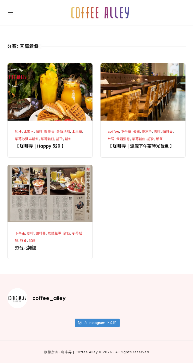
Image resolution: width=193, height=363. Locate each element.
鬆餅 (68, 139)
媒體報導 (55, 233)
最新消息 (63, 131)
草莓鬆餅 (48, 139)
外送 (111, 139)
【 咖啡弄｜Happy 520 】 (40, 146)
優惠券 (147, 131)
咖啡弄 (49, 131)
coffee (113, 131)
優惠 (136, 131)
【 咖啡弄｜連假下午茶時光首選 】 (141, 146)
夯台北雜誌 (25, 248)
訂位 (59, 139)
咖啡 (39, 131)
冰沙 (18, 131)
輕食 (23, 240)
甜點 (66, 233)
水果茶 (77, 131)
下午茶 (126, 131)
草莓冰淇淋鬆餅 (27, 139)
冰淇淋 (29, 131)
